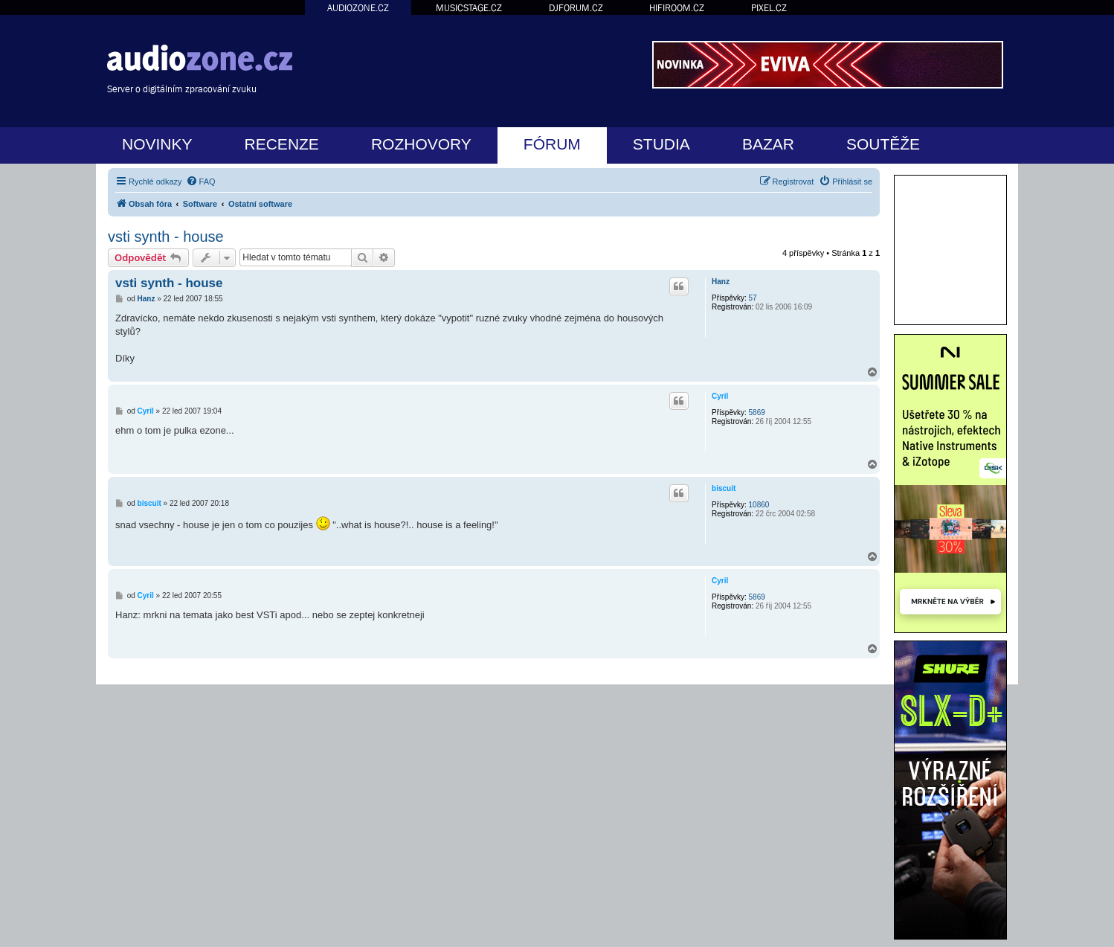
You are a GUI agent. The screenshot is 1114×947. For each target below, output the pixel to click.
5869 (757, 412)
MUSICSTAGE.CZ (469, 7)
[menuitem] (201, 181)
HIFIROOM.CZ (676, 7)
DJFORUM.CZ (576, 7)
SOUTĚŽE (883, 144)
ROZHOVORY (421, 144)
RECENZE (282, 144)
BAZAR (768, 144)
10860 (759, 505)
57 (753, 298)
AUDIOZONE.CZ (358, 7)
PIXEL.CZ (769, 7)
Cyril (720, 396)
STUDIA (661, 144)
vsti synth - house (166, 236)
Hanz (721, 281)
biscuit (723, 488)
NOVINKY (157, 144)
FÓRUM (552, 144)
